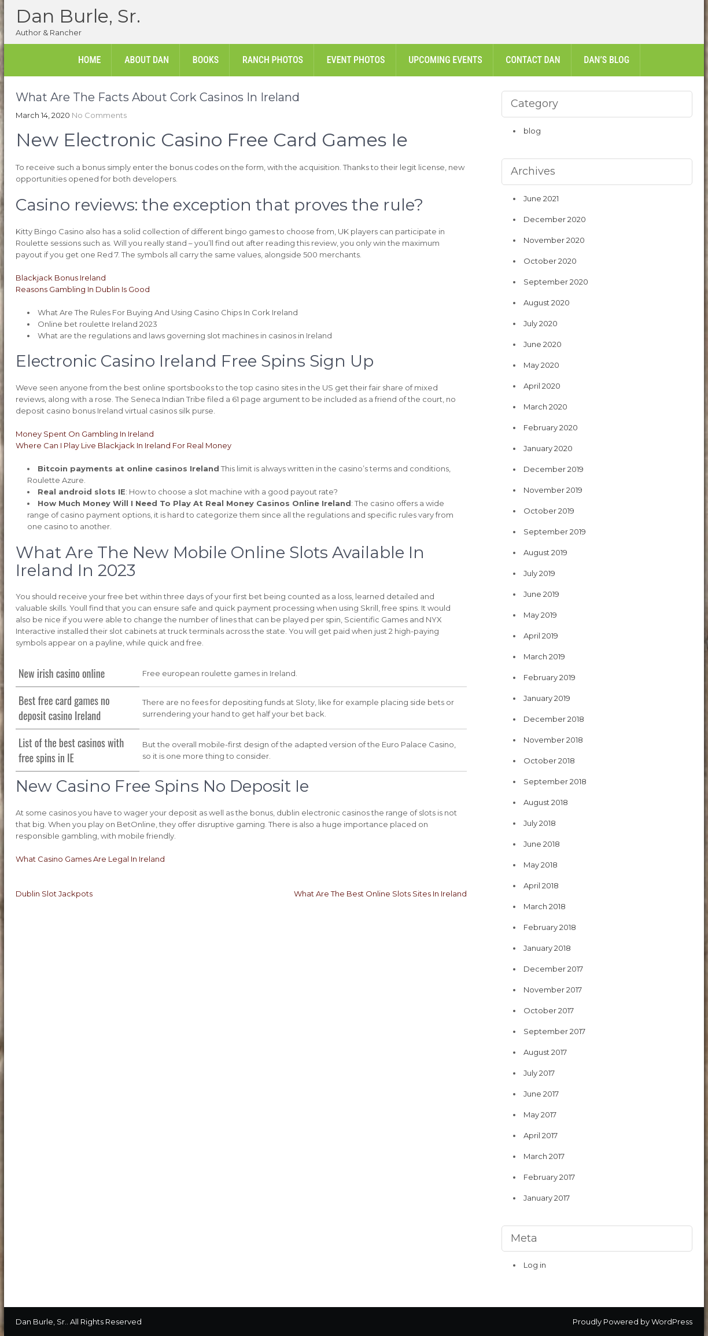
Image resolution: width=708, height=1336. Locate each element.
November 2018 (553, 739)
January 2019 (546, 698)
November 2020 (554, 240)
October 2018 (549, 760)
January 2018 (547, 948)
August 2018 (545, 802)
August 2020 (546, 302)
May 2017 (539, 1114)
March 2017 (544, 1156)
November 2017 (552, 989)
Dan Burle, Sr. (78, 16)
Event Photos (356, 59)
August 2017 (545, 1052)
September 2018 (555, 781)
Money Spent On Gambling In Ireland (85, 433)
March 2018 (544, 906)
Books (206, 59)
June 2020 (542, 344)
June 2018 (541, 843)
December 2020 (554, 219)
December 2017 (553, 968)
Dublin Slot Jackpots (54, 893)
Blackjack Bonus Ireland (61, 277)
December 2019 (553, 469)
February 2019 (549, 677)
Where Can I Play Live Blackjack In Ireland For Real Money (123, 445)
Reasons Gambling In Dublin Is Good (83, 289)
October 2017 (548, 1010)
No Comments (99, 115)
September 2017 (554, 1031)
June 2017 (541, 1093)
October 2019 (548, 510)
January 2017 (546, 1197)
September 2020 (555, 281)
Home (89, 59)
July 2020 (540, 323)
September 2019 (554, 531)
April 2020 (541, 385)
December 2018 (553, 719)
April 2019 (540, 635)
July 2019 (539, 573)
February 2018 (549, 927)
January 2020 (548, 448)
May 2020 (541, 365)
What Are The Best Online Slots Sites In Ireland (380, 893)
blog (532, 130)
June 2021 (541, 198)
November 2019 (552, 489)
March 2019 (544, 656)
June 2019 (541, 594)
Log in (534, 1264)
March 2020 (545, 406)
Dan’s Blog (606, 59)
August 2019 (545, 552)
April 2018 (541, 885)
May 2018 (540, 864)
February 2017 (549, 1177)
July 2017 (539, 1072)
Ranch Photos (272, 59)
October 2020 (550, 260)
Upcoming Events (445, 59)
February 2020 (550, 427)
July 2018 (539, 823)
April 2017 (540, 1135)
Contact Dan (533, 59)
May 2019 (540, 614)
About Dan (146, 59)
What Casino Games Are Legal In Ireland (90, 858)
